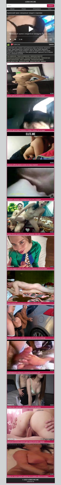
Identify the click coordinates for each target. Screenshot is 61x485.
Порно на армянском (23, 56)
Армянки (43, 61)
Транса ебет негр (35, 61)
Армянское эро (45, 58)
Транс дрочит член (12, 61)
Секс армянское (11, 56)
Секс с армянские (25, 59)
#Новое (24, 9)
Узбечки (12, 9)
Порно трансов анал (13, 59)
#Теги (49, 9)
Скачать (51, 44)
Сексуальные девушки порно (15, 58)
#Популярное (37, 9)
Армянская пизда (24, 61)
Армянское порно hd (36, 56)
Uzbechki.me (30, 481)
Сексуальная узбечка (37, 59)
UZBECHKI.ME (30, 2)
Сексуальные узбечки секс (32, 58)
